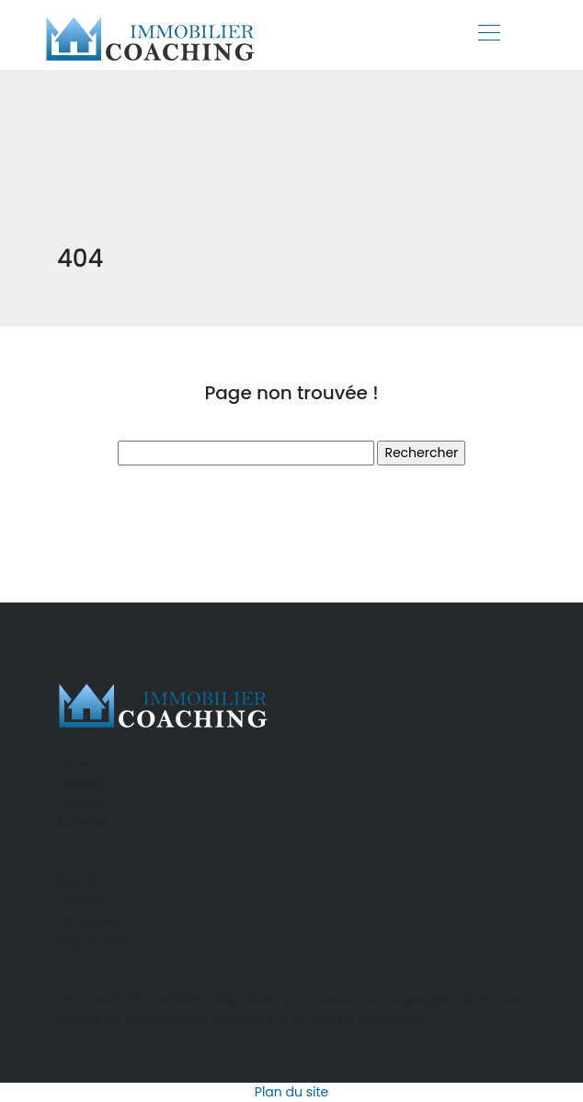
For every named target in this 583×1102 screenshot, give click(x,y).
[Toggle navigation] (488, 35)
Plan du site (291, 1092)
